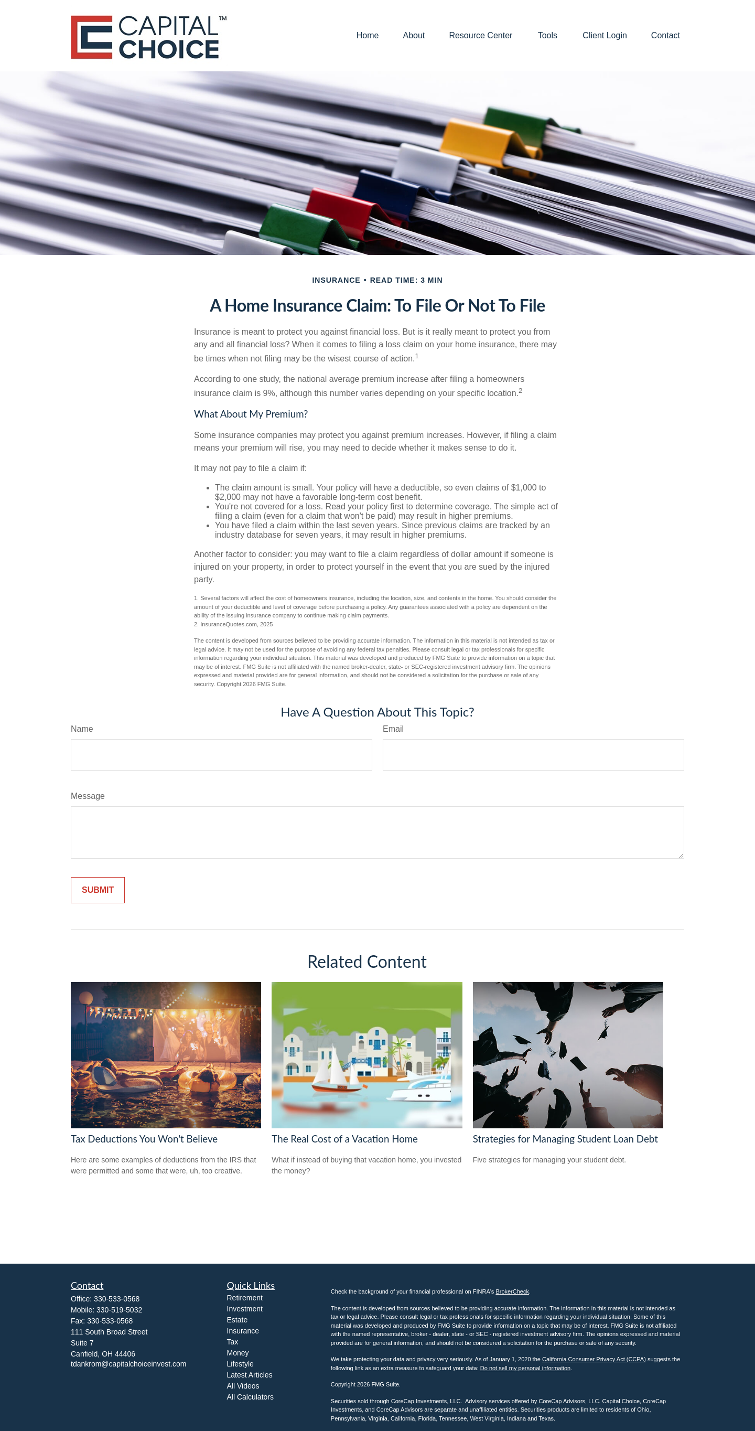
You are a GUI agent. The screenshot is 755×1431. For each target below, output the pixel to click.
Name (82, 728)
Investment (245, 1309)
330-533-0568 (116, 1299)
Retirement (245, 1298)
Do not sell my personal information (525, 1368)
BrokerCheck (512, 1291)
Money (238, 1353)
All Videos (243, 1386)
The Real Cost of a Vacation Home (345, 1139)
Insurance (243, 1331)
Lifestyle (240, 1364)
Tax (233, 1342)
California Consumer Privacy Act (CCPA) (594, 1359)
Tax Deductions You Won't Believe (144, 1139)
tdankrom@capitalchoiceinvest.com (128, 1364)
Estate (237, 1320)
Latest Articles (250, 1375)
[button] (367, 36)
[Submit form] (98, 890)
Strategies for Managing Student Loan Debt (565, 1139)
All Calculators (250, 1397)
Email (393, 728)
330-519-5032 (119, 1310)
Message (88, 796)
